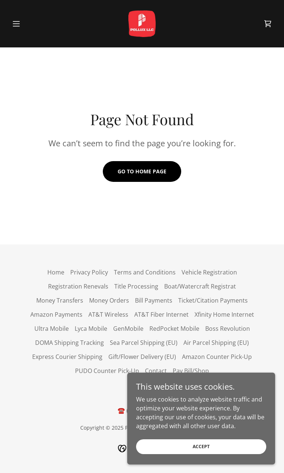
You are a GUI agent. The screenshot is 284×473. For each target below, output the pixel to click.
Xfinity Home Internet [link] (224, 314)
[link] (142, 24)
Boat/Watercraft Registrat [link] (200, 286)
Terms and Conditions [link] (145, 272)
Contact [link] (156, 371)
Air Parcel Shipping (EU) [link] (216, 343)
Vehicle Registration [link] (209, 272)
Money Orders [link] (109, 300)
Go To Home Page (142, 171)
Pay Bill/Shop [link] (191, 371)
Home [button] (55, 272)
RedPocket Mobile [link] (174, 328)
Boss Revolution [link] (227, 328)
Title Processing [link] (136, 286)
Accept (201, 446)
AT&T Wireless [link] (108, 314)
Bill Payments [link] (153, 300)
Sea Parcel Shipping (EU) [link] (144, 343)
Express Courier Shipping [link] (67, 357)
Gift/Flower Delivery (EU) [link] (142, 357)
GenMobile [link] (128, 328)
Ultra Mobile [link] (51, 328)
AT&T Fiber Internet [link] (161, 314)
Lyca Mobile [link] (91, 328)
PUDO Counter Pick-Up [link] (107, 371)
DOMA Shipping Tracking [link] (69, 343)
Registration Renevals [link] (78, 286)
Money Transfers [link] (59, 300)
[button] (29, 23)
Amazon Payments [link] (56, 314)
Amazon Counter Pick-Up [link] (217, 357)
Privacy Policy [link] (89, 272)
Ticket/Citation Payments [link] (213, 300)
